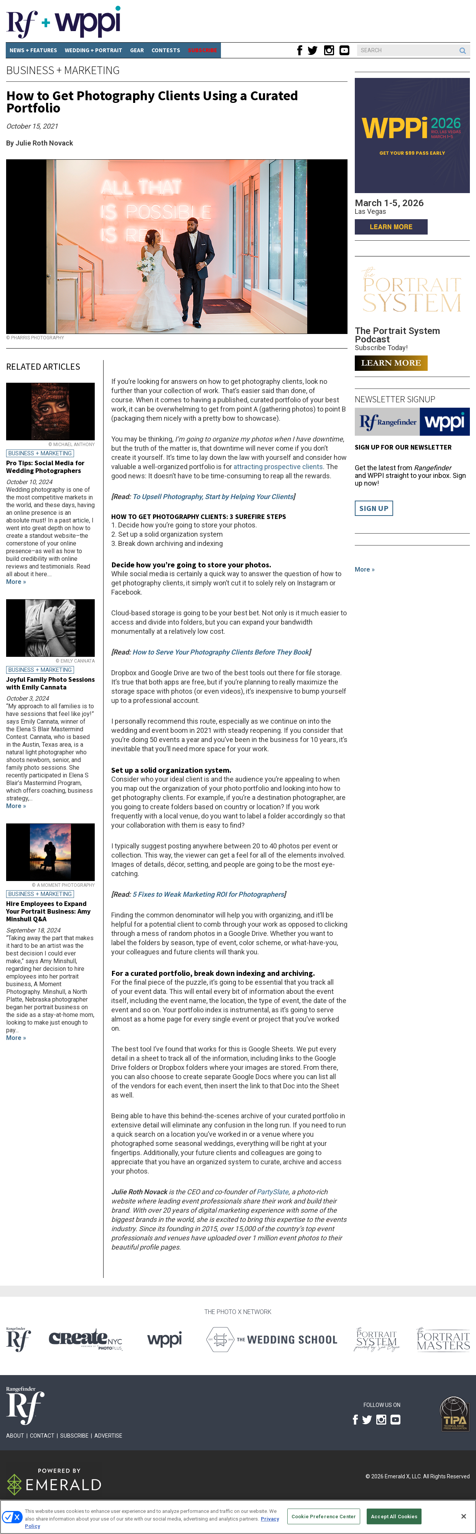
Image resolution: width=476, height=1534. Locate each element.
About (15, 1436)
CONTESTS (166, 50)
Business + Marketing (63, 70)
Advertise (108, 1436)
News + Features (33, 50)
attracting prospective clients (278, 467)
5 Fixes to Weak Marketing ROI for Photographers (208, 894)
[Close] (463, 1516)
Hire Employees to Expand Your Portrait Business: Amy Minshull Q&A (48, 911)
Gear (137, 50)
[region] (238, 1517)
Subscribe (74, 1436)
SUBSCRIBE (202, 50)
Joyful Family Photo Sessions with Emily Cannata (50, 683)
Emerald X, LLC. (403, 1476)
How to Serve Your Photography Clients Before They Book (220, 652)
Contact (42, 1436)
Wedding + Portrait (93, 50)
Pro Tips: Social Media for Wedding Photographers (45, 466)
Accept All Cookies (394, 1516)
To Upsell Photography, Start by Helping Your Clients (212, 497)
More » (365, 569)
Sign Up (374, 508)
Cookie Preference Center (324, 1516)
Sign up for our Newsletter (403, 447)
